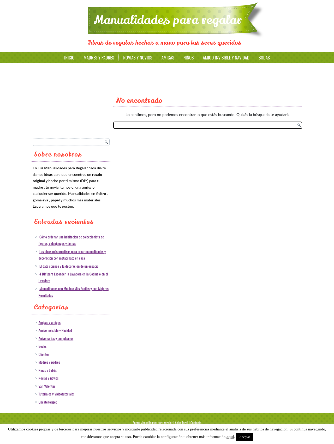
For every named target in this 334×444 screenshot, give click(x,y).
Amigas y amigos (50, 322)
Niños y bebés (48, 370)
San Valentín (47, 386)
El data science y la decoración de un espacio (69, 266)
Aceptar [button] (244, 437)
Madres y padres (99, 57)
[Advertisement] (72, 100)
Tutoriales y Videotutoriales (57, 394)
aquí (230, 437)
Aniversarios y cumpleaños (56, 338)
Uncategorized (48, 402)
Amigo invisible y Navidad (226, 57)
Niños (188, 57)
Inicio (69, 57)
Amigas (168, 57)
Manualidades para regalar (168, 20)
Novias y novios (137, 57)
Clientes (44, 354)
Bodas (264, 57)
